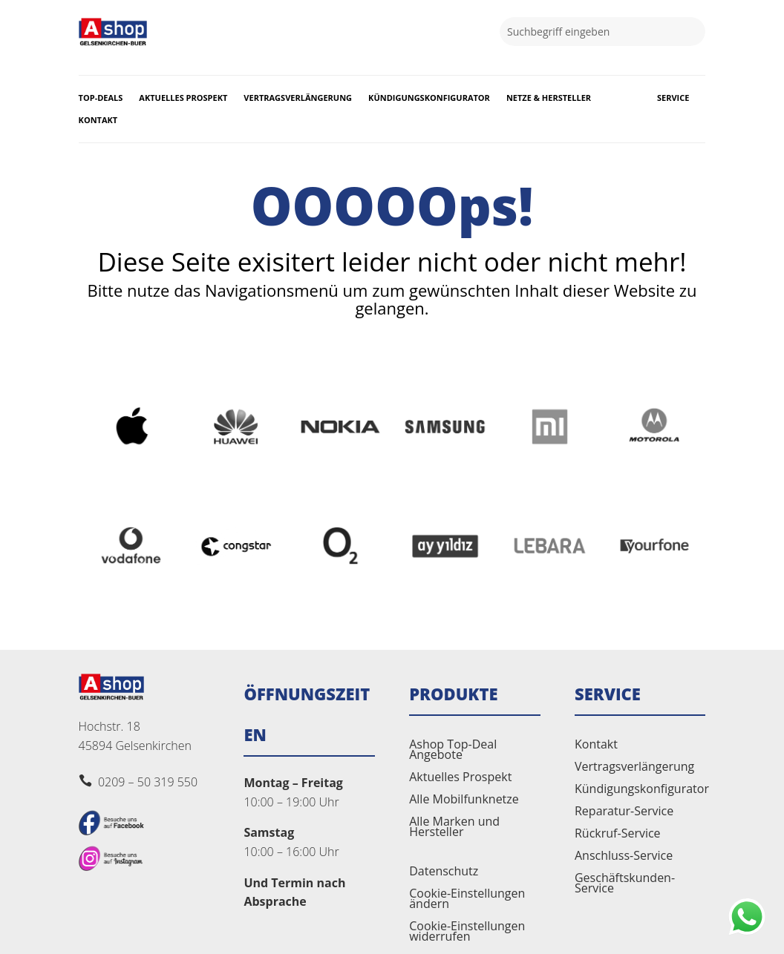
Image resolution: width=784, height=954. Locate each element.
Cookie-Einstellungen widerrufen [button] (467, 932)
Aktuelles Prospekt (183, 98)
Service (673, 98)
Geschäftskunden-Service (625, 884)
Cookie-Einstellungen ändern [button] (467, 900)
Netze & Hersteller (548, 98)
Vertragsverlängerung (298, 98)
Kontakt (98, 120)
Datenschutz (443, 872)
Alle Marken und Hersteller (454, 828)
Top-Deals (101, 98)
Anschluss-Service (624, 856)
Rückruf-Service (618, 834)
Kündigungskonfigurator (429, 98)
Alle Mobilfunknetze (464, 800)
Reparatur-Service (624, 812)
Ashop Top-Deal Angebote (453, 751)
